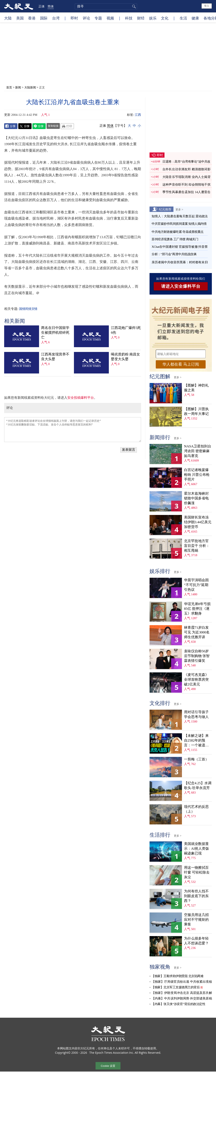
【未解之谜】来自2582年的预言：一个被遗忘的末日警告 (196, 741)
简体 (51, 6)
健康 (195, 18)
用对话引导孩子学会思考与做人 (196, 714)
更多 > (179, 209)
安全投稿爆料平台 (80, 397)
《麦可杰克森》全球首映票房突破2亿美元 (196, 679)
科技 (129, 18)
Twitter (25, 126)
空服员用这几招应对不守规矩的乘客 (196, 919)
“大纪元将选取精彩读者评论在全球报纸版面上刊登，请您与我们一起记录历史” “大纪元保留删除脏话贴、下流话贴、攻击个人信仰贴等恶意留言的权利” (72, 429)
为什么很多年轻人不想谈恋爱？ (196, 940)
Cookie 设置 (108, 1065)
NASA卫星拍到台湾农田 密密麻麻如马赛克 (197, 451)
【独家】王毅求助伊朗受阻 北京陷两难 (177, 976)
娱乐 (153, 18)
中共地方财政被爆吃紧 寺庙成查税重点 (178, 231)
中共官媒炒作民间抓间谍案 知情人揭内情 (179, 223)
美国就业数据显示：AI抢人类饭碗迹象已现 (196, 848)
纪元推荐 (165, 209)
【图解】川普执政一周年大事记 (196, 411)
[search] (106, 6)
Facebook (10, 126)
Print (67, 126)
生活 (183, 18)
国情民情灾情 (28, 309)
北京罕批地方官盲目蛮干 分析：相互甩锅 (197, 545)
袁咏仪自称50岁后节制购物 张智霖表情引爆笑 (197, 656)
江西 (138, 114)
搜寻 (133, 6)
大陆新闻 (30, 87)
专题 (98, 18)
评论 (86, 18)
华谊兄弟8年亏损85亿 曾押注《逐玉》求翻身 (197, 608)
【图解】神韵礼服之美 (196, 387)
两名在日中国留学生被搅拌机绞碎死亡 (55, 332)
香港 (32, 18)
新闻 (18, 87)
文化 (164, 18)
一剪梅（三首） (196, 759)
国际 (44, 18)
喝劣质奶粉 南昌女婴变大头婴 (125, 356)
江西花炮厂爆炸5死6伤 (126, 330)
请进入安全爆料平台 (180, 286)
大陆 (8, 18)
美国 (20, 18)
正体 (41, 6)
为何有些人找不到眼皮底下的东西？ (196, 896)
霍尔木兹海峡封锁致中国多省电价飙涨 (196, 498)
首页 (9, 87)
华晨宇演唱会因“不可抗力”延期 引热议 (196, 585)
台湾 (56, 18)
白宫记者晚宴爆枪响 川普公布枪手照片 (197, 474)
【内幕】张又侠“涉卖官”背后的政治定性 (178, 1004)
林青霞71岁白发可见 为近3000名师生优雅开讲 (197, 632)
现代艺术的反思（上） (196, 809)
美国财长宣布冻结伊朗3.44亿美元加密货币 (197, 522)
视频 (110, 18)
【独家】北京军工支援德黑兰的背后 (175, 987)
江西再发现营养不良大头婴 (55, 356)
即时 (74, 18)
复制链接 (53, 126)
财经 (141, 18)
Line (39, 126)
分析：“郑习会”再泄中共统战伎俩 (174, 254)
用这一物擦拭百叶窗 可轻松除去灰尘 (197, 872)
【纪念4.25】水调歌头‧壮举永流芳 (197, 785)
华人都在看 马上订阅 (180, 364)
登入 (206, 5)
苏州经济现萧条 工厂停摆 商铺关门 (175, 239)
